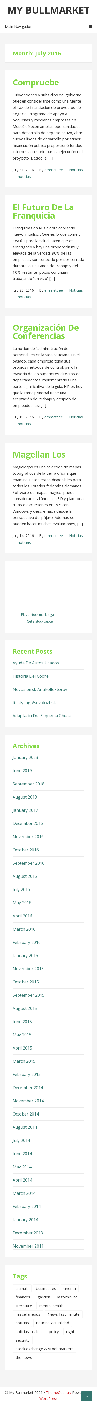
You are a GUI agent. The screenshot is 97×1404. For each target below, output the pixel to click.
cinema (69, 1288)
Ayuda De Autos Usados (36, 663)
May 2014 (22, 1167)
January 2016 (25, 955)
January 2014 (25, 1219)
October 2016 (26, 850)
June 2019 (22, 770)
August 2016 (25, 876)
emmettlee (53, 169)
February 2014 (27, 1206)
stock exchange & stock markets (44, 1348)
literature (24, 1305)
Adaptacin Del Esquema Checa (42, 716)
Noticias (76, 169)
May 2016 (22, 903)
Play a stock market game (39, 614)
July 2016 (21, 889)
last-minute (67, 1296)
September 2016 (28, 863)
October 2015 (26, 982)
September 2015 (28, 995)
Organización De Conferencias (46, 331)
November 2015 (28, 969)
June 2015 (22, 1021)
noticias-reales (29, 1331)
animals (22, 1288)
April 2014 (22, 1180)
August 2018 (25, 797)
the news (24, 1357)
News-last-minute (64, 1314)
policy (54, 1331)
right (70, 1331)
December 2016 (28, 823)
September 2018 (28, 784)
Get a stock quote (40, 621)
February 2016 (27, 942)
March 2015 (24, 1061)
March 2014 (24, 1193)
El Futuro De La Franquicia (43, 211)
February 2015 (27, 1074)
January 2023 (25, 757)
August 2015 (25, 1008)
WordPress (48, 1398)
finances (23, 1296)
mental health (51, 1305)
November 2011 (28, 1246)
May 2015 (22, 1035)
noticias (24, 176)
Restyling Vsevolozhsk (34, 702)
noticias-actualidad (52, 1322)
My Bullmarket (49, 10)
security (23, 1340)
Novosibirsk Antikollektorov (40, 689)
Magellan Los (39, 454)
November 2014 (28, 1101)
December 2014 (28, 1087)
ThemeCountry (58, 1392)
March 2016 (24, 929)
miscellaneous (28, 1314)
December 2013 (28, 1233)
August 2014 (25, 1127)
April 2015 (22, 1048)
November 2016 (28, 836)
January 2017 (25, 810)
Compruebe (36, 82)
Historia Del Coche (31, 676)
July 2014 (21, 1140)
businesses (46, 1288)
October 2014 (26, 1114)
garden (44, 1296)
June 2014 (22, 1153)
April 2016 (22, 916)
